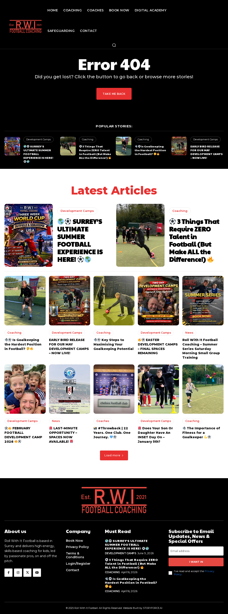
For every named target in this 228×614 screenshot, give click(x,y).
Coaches (102, 417)
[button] (114, 45)
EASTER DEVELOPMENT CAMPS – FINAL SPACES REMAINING (157, 342)
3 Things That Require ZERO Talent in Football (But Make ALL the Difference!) (95, 152)
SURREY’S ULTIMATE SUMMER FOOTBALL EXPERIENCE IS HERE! (40, 152)
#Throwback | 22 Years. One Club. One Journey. (112, 428)
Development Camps (38, 139)
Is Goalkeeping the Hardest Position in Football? (150, 150)
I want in (196, 557)
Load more (114, 451)
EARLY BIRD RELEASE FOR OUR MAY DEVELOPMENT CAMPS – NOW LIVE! (206, 152)
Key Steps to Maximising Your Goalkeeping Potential (114, 340)
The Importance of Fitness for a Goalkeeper (201, 428)
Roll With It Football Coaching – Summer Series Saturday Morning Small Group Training (201, 345)
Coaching (87, 139)
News (189, 329)
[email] (196, 547)
